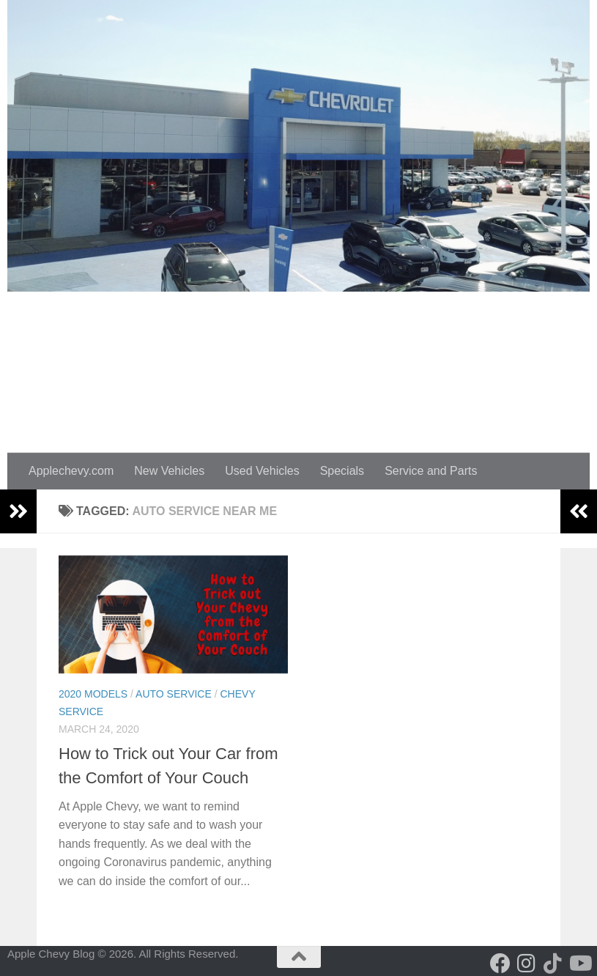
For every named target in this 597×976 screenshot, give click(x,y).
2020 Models (93, 694)
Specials (342, 471)
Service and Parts (431, 471)
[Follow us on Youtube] (579, 963)
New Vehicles (169, 471)
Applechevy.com (71, 471)
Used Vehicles (262, 471)
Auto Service (174, 694)
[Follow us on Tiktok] (553, 963)
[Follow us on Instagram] (526, 963)
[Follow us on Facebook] (500, 963)
